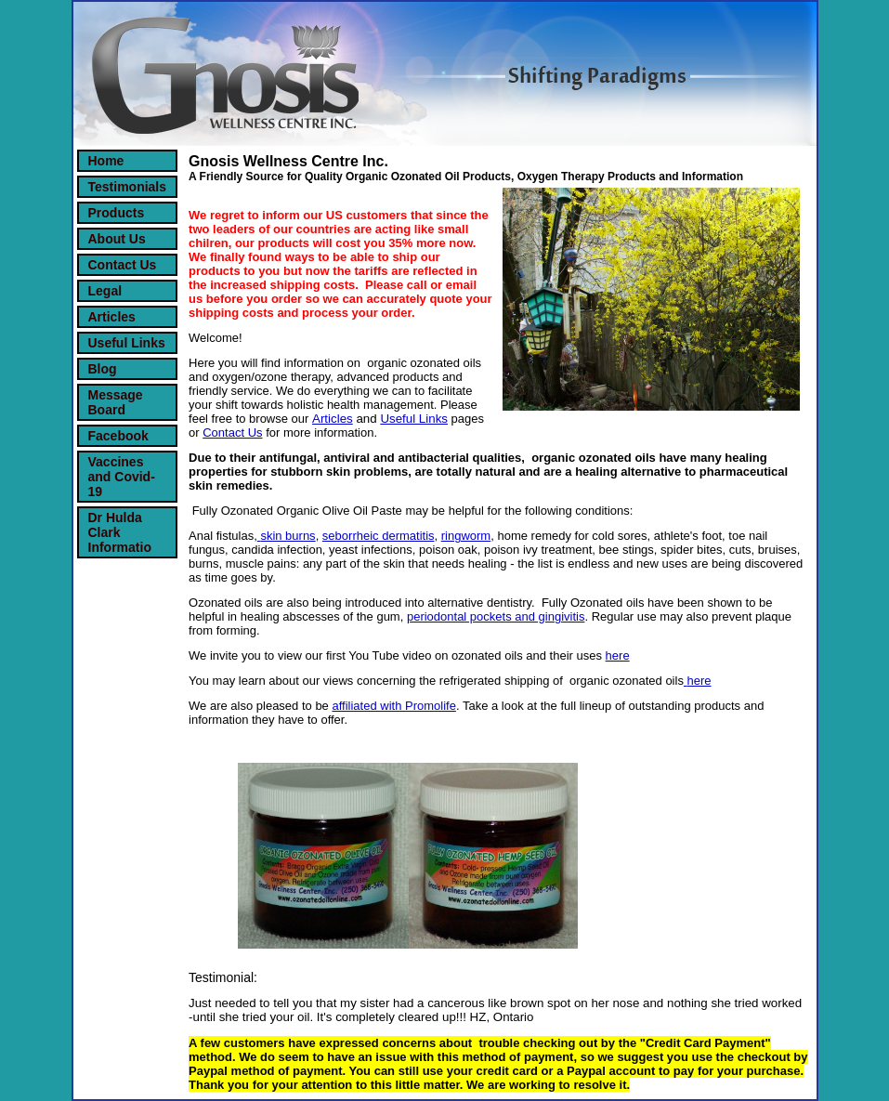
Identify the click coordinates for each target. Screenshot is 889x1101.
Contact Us (122, 264)
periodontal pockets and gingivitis (496, 616)
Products (116, 212)
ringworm (465, 536)
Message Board (115, 402)
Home (106, 160)
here (618, 655)
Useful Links (126, 342)
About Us (117, 238)
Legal (105, 290)
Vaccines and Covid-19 (121, 476)
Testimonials (127, 186)
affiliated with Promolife (393, 706)
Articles (112, 316)
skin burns (287, 536)
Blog (102, 368)
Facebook (118, 435)
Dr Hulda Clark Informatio (119, 532)
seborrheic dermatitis (378, 536)
